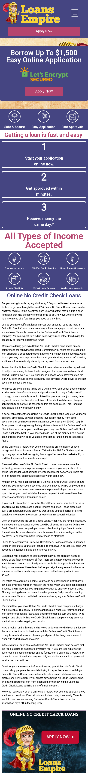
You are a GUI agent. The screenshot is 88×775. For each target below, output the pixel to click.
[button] (75, 13)
